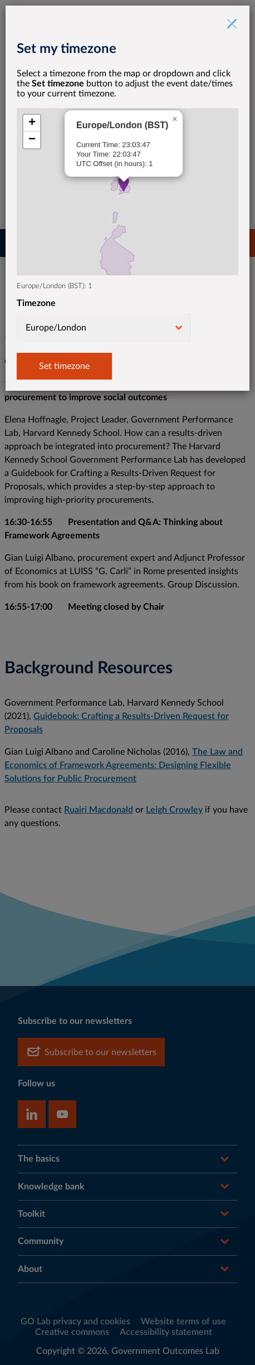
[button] (123, 184)
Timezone (36, 303)
